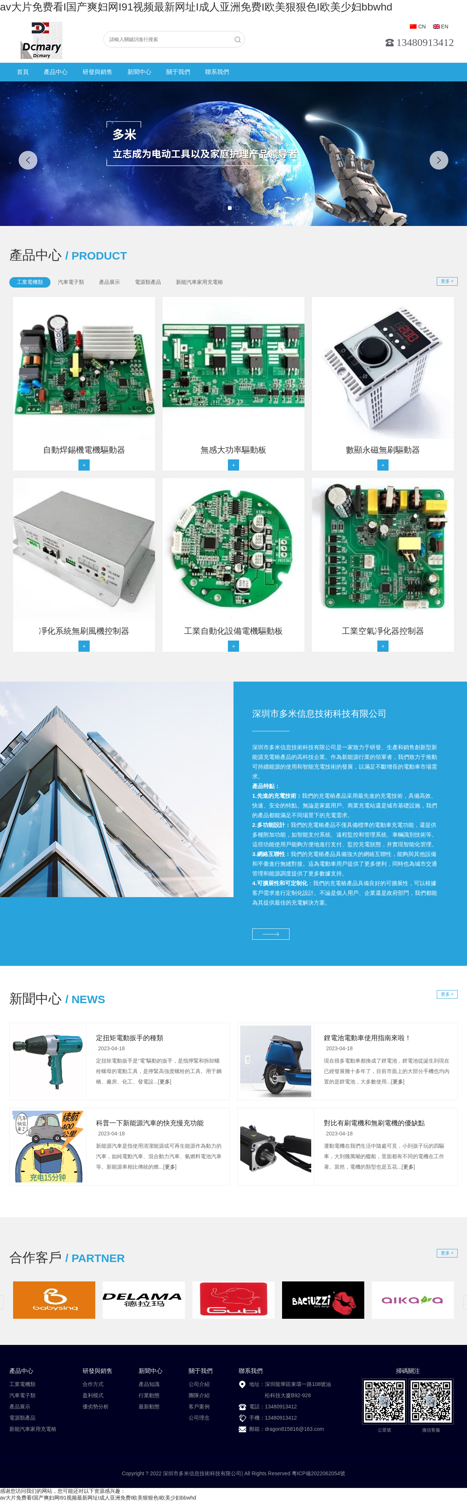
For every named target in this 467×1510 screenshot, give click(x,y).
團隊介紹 (199, 1395)
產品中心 (56, 72)
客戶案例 (199, 1407)
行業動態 (149, 1395)
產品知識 (149, 1384)
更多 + (447, 281)
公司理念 (199, 1418)
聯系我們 (217, 72)
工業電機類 (22, 1384)
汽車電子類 (22, 1395)
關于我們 (178, 72)
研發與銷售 (97, 72)
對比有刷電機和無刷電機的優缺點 (374, 1123)
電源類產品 (22, 1418)
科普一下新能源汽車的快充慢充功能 (150, 1123)
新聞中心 (139, 72)
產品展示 (19, 1407)
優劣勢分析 (96, 1407)
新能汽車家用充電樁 (32, 1429)
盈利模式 (93, 1395)
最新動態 (149, 1407)
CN (422, 27)
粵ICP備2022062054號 (318, 1473)
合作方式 (93, 1384)
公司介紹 (199, 1384)
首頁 (23, 72)
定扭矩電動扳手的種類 (129, 1038)
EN (444, 27)
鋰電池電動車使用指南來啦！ (367, 1038)
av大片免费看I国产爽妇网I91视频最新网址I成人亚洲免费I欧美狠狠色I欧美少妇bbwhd (196, 7)
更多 (165, 1082)
